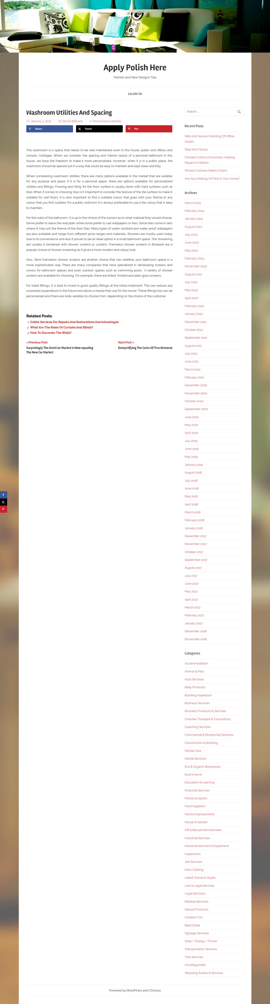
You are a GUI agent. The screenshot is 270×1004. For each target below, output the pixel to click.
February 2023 (194, 258)
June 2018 (192, 488)
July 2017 (191, 575)
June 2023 (192, 242)
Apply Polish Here (135, 67)
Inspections (193, 854)
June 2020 (192, 417)
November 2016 (196, 639)
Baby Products (195, 687)
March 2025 (193, 203)
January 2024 (194, 218)
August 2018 (193, 472)
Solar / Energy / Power (201, 941)
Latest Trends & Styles (200, 877)
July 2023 (191, 234)
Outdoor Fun (193, 917)
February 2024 (194, 211)
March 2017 (192, 607)
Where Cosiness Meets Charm (206, 170)
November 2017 (196, 544)
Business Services (197, 703)
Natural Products (196, 909)
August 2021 (193, 345)
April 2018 (191, 504)
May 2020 (191, 425)
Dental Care (193, 750)
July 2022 (191, 282)
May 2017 (191, 591)
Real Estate (192, 925)
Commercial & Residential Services (209, 735)
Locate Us (135, 93)
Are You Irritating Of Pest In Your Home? (212, 178)
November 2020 (196, 393)
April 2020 (191, 433)
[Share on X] (99, 128)
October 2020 (194, 401)
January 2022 (194, 314)
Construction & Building (201, 743)
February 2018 (194, 520)
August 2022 (193, 274)
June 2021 (191, 361)
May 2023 (191, 250)
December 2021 (195, 322)
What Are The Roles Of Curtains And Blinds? (61, 327)
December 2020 (196, 385)
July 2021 (191, 353)
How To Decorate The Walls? (50, 333)
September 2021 (196, 337)
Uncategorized (195, 965)
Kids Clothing (194, 869)
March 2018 (193, 512)
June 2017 (191, 583)
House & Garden (196, 822)
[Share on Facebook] (49, 128)
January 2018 (194, 528)
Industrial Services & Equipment (207, 846)
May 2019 (191, 457)
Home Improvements (107, 121)
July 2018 (191, 480)
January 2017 (194, 623)
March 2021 (192, 369)
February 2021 (194, 377)
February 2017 (194, 615)
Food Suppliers (195, 806)
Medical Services (196, 901)
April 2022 (191, 298)
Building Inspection (198, 695)
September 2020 (196, 409)
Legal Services (195, 893)
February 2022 (194, 306)
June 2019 (192, 448)
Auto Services (194, 679)
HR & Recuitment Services (203, 830)
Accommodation (196, 663)
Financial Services (197, 790)
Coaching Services (198, 727)
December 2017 (195, 536)
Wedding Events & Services (204, 973)
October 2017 (194, 552)
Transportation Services (201, 949)
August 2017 (193, 567)
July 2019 (191, 441)
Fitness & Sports (196, 798)
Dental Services (195, 758)
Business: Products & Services (205, 711)
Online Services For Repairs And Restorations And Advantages (74, 322)
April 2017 (191, 599)
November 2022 (196, 266)
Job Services (193, 862)
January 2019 (194, 464)
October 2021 (194, 330)
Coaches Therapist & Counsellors (208, 719)
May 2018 (191, 496)
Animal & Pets (194, 671)
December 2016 (196, 631)
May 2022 (191, 290)
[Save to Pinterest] (149, 128)
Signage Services (197, 933)
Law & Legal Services (199, 885)
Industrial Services (197, 838)
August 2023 (193, 226)
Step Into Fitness (196, 149)
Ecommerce (193, 774)
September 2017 (196, 560)
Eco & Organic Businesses (203, 766)
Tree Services (194, 957)
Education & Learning (200, 782)
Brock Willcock (73, 121)
